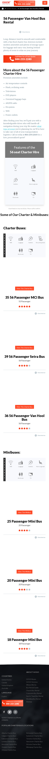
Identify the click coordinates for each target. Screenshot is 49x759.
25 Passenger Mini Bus (24, 521)
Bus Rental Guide (32, 688)
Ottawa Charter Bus (9, 750)
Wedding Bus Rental (33, 699)
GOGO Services (32, 682)
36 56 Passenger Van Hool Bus (25, 417)
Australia (5, 688)
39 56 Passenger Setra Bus (24, 356)
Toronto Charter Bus (33, 739)
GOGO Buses (12, 8)
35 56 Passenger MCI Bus (24, 297)
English (4, 696)
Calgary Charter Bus (9, 736)
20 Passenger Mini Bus (24, 580)
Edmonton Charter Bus (10, 739)
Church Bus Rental (32, 690)
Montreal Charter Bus (9, 744)
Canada (4, 682)
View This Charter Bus (25, 288)
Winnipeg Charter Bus (34, 747)
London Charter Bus (9, 741)
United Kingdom (7, 685)
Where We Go (31, 685)
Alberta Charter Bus (9, 733)
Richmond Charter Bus (34, 733)
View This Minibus (24, 512)
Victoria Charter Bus (33, 744)
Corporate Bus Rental (33, 693)
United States (7, 680)
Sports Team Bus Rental (34, 696)
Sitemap (29, 702)
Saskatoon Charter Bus (34, 736)
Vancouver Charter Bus (34, 741)
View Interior (24, 32)
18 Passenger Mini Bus (24, 640)
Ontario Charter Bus (9, 747)
